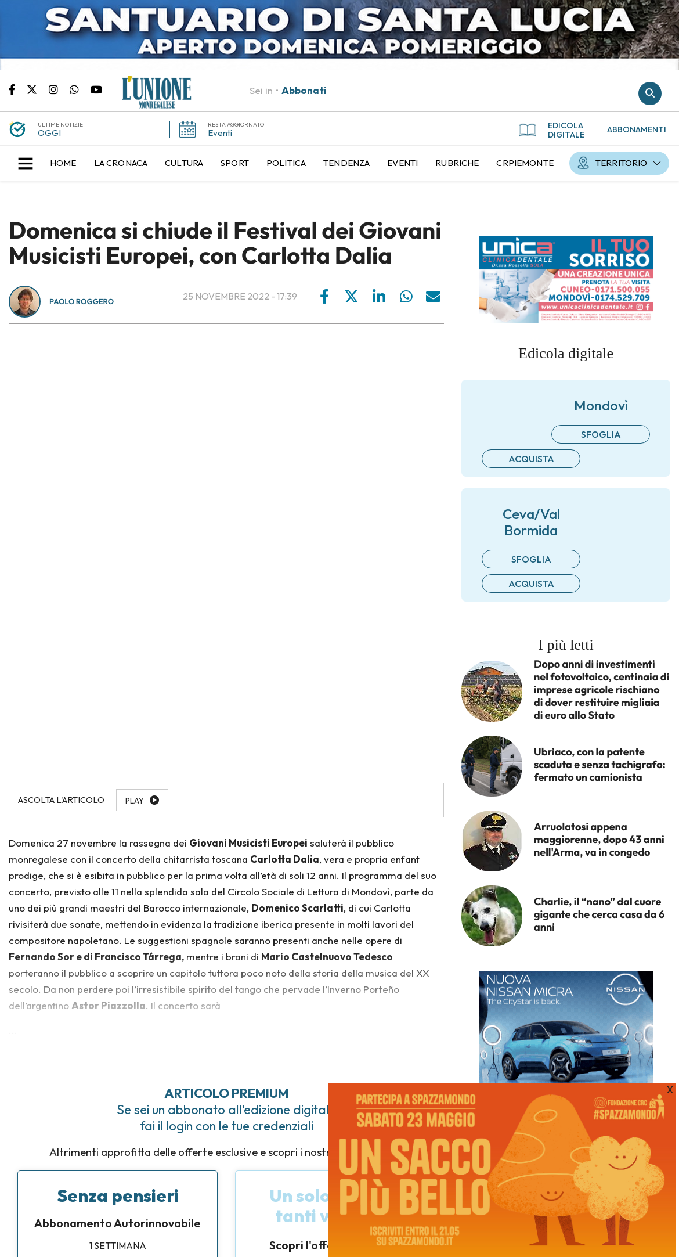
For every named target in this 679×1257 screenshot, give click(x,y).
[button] (25, 163)
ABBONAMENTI (636, 129)
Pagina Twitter (38, 89)
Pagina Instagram (59, 89)
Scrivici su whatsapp (80, 89)
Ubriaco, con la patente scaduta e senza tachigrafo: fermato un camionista (600, 764)
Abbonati (304, 90)
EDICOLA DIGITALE (551, 130)
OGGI (49, 132)
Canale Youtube (96, 89)
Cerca (650, 93)
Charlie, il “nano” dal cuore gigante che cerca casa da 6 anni (599, 914)
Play (134, 800)
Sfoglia (601, 434)
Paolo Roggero (81, 302)
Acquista (531, 458)
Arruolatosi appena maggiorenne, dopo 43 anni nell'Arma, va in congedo (599, 839)
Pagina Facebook (18, 89)
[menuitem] (63, 163)
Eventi (220, 132)
